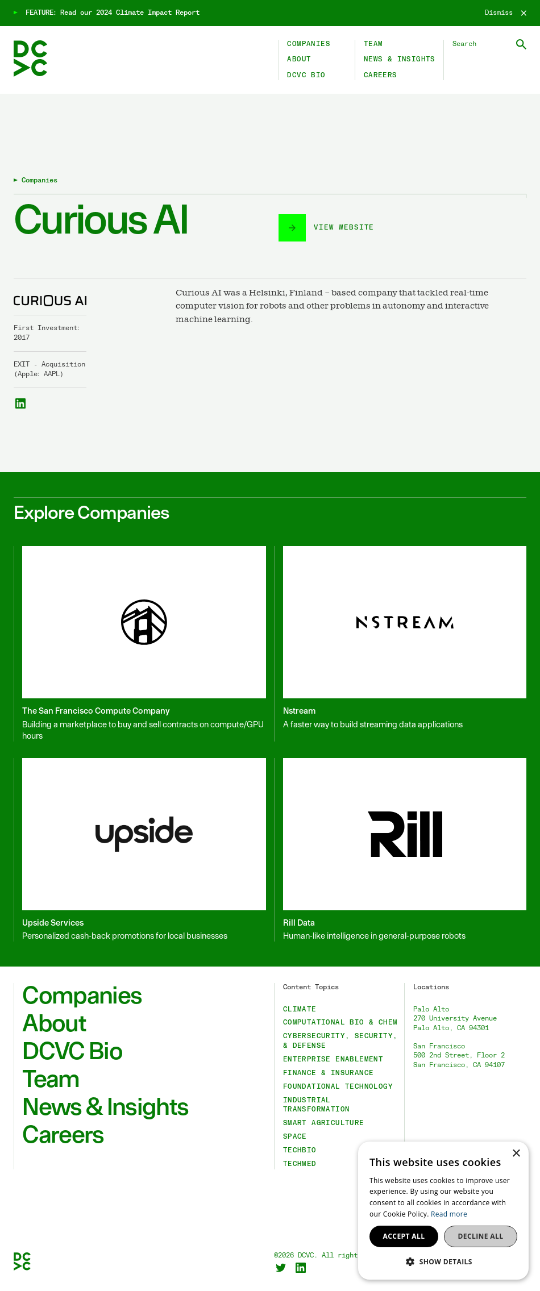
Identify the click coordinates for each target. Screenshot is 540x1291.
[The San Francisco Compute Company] (140, 644)
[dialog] (443, 1211)
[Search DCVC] (489, 44)
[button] (443, 1261)
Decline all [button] (481, 1236)
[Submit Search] (521, 44)
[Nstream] (400, 644)
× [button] (516, 1154)
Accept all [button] (404, 1236)
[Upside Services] (140, 850)
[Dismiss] (506, 13)
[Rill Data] (400, 850)
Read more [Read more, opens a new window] (449, 1214)
